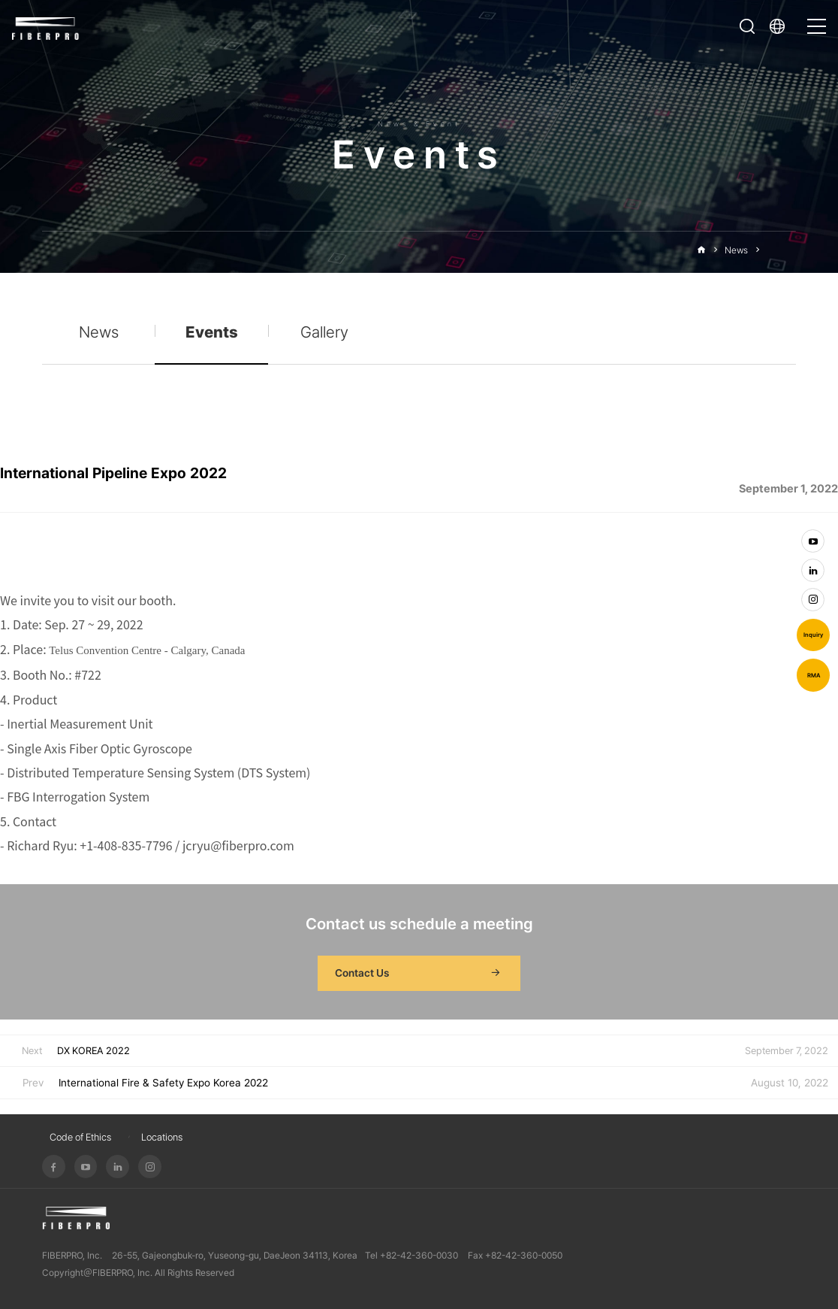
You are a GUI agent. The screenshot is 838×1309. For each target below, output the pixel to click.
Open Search (747, 26)
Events (781, 250)
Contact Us (419, 973)
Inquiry (813, 635)
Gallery (324, 332)
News (736, 250)
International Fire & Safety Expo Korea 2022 (163, 1083)
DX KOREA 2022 (93, 1050)
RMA (813, 675)
